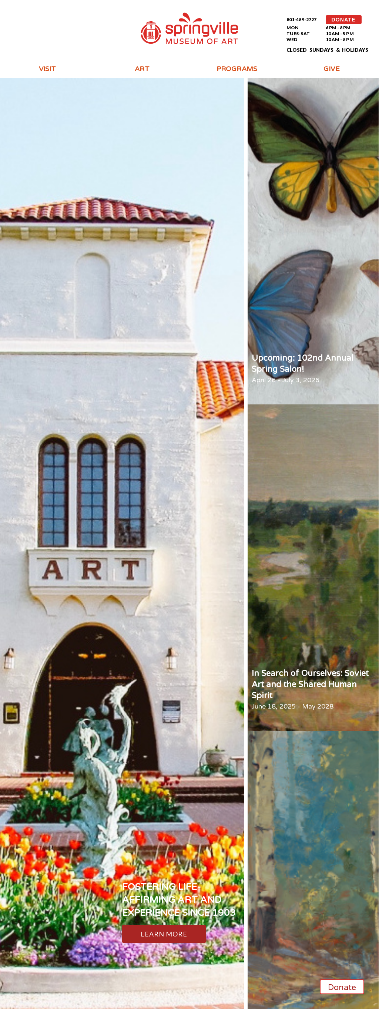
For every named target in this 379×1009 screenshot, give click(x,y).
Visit (47, 69)
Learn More (164, 934)
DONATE (344, 20)
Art (142, 69)
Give (331, 69)
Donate (342, 987)
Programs (237, 69)
